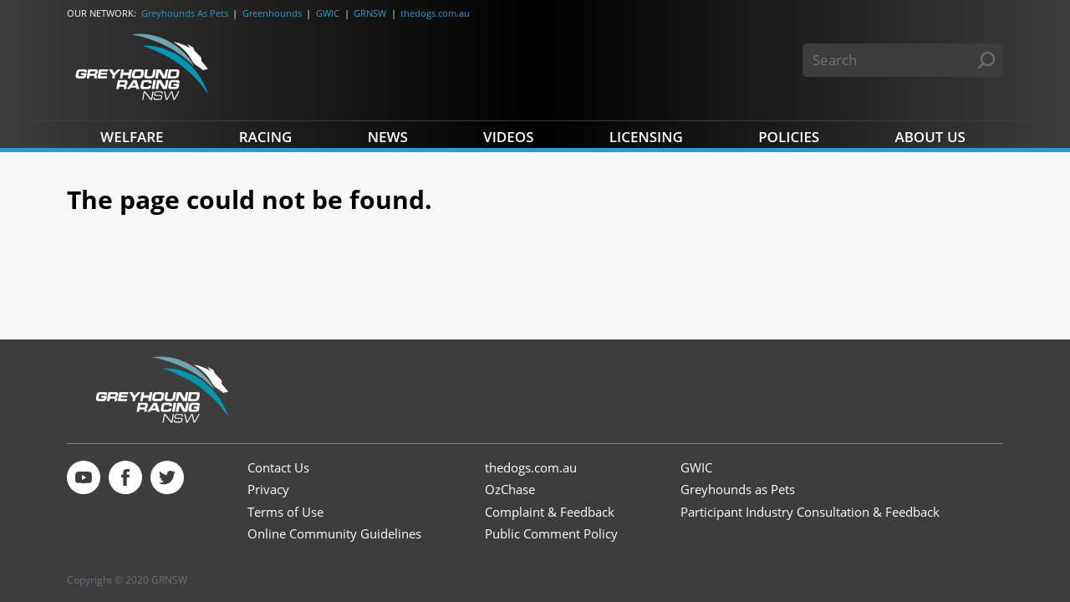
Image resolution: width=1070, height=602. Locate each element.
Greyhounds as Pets (737, 489)
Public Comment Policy (551, 534)
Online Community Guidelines (334, 534)
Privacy (268, 489)
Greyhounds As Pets (184, 13)
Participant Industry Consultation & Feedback (810, 512)
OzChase (510, 489)
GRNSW (370, 13)
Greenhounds (272, 13)
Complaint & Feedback (549, 512)
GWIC (327, 13)
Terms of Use (285, 512)
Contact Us (278, 468)
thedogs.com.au (435, 13)
